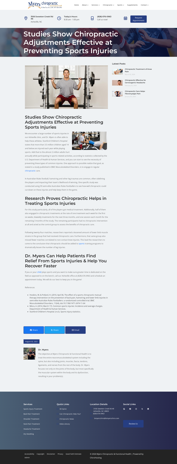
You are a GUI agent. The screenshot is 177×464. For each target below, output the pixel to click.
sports (81, 243)
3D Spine (63, 409)
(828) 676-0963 (98, 413)
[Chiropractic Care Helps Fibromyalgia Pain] (117, 93)
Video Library (65, 424)
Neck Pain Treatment (32, 424)
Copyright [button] (40, 454)
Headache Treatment (32, 429)
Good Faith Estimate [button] (73, 454)
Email (75, 330)
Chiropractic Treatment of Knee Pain (138, 70)
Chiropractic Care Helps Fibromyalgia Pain (135, 92)
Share (34, 330)
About (84, 5)
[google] (124, 409)
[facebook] (130, 409)
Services (95, 5)
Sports (119, 5)
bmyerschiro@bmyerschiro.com (106, 418)
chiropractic (30, 170)
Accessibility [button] (29, 454)
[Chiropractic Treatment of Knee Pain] (117, 71)
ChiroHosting (96, 457)
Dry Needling (29, 434)
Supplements (132, 5)
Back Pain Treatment (32, 414)
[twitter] (142, 409)
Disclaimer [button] (51, 454)
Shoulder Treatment (31, 419)
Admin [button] (27, 457)
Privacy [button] (60, 454)
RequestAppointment (138, 19)
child (39, 272)
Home (76, 5)
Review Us (133, 423)
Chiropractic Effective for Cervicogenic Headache (135, 81)
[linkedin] (148, 409)
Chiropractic (107, 5)
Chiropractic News (67, 419)
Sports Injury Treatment (33, 409)
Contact (144, 5)
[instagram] (136, 409)
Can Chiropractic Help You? (70, 414)
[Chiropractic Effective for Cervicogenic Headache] (117, 82)
